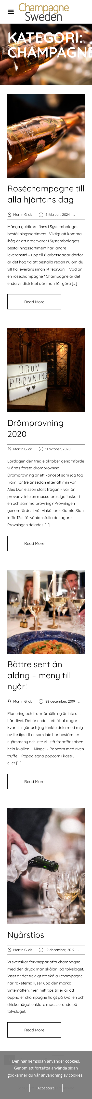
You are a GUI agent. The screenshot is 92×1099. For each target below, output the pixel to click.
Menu (12, 11)
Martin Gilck (22, 214)
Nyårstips (25, 934)
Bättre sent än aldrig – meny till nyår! (39, 675)
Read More (34, 301)
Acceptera (46, 1087)
